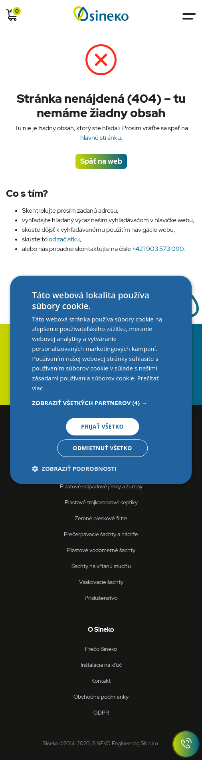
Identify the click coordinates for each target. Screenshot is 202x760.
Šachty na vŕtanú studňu (101, 566)
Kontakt (101, 680)
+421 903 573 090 (158, 249)
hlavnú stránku (100, 137)
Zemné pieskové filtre (101, 518)
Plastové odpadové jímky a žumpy (101, 486)
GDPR (101, 712)
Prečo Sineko (101, 648)
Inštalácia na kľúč (101, 664)
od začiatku (64, 239)
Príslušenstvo (101, 597)
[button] (101, 402)
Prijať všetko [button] (102, 426)
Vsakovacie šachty (101, 582)
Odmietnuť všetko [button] (102, 448)
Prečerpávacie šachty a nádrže (101, 534)
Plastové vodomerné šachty (101, 550)
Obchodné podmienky (101, 696)
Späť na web (101, 161)
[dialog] (101, 380)
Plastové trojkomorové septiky (101, 502)
